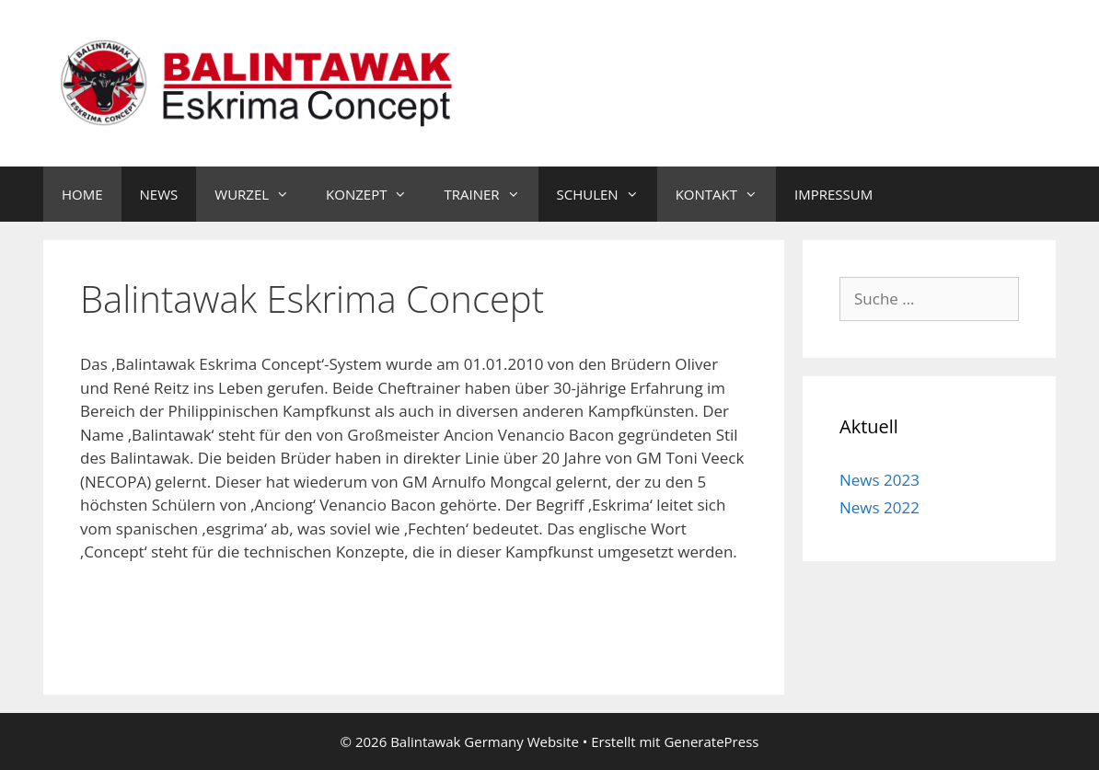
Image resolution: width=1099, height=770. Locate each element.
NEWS (159, 194)
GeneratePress (711, 741)
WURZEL (260, 194)
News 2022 (879, 507)
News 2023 (879, 479)
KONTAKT (726, 194)
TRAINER (491, 194)
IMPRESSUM (833, 194)
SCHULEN (607, 194)
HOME (82, 194)
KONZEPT (375, 194)
